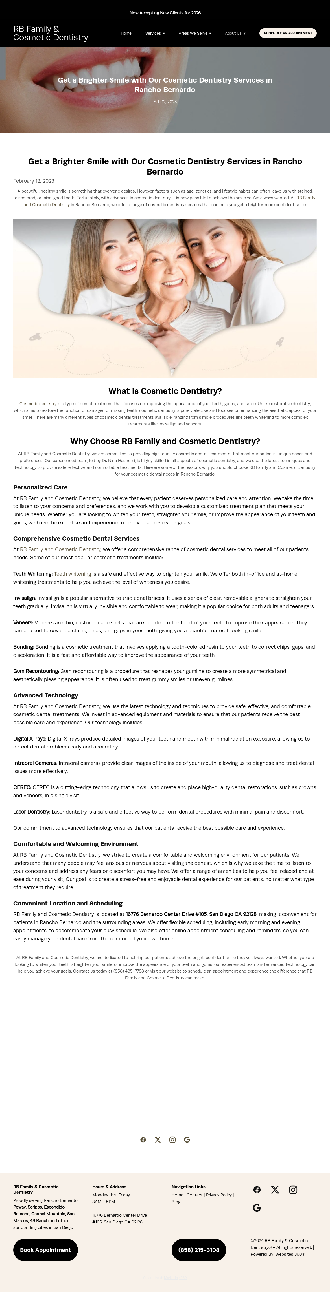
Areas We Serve (195, 33)
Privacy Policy (219, 1195)
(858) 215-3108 (198, 1250)
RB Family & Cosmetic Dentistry (50, 33)
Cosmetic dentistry (37, 403)
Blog (176, 1202)
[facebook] (143, 1140)
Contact (195, 1195)
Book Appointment (45, 1250)
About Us (235, 33)
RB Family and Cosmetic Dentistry (60, 549)
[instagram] (172, 1140)
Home (126, 33)
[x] (157, 1140)
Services (155, 33)
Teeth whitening (72, 574)
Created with (165, 1278)
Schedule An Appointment (288, 33)
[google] (187, 1140)
